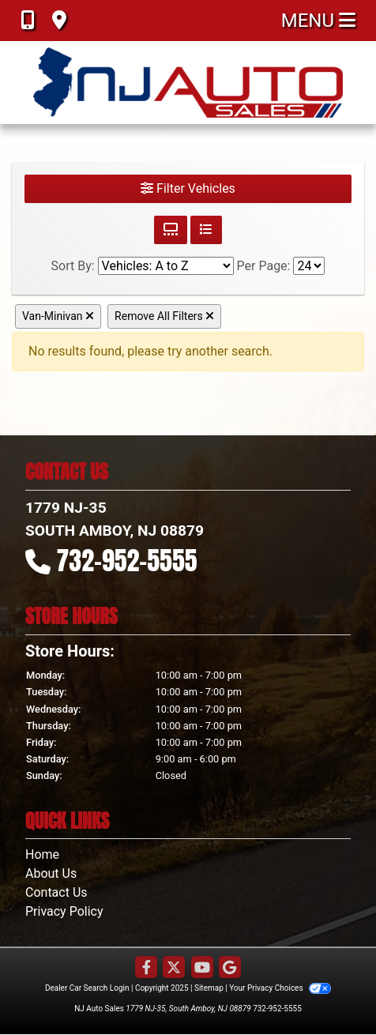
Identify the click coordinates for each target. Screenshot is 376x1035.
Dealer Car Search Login (87, 988)
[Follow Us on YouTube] (202, 968)
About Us (51, 873)
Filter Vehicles (188, 188)
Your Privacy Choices (280, 988)
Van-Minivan (58, 316)
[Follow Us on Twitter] (174, 968)
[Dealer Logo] (188, 82)
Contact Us (56, 892)
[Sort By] (166, 266)
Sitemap (209, 988)
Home (42, 854)
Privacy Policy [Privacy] (64, 911)
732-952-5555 (127, 560)
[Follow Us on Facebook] (146, 968)
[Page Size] (309, 266)
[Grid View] (170, 230)
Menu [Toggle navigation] (318, 20)
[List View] (206, 230)
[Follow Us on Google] (230, 968)
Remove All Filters (164, 316)
